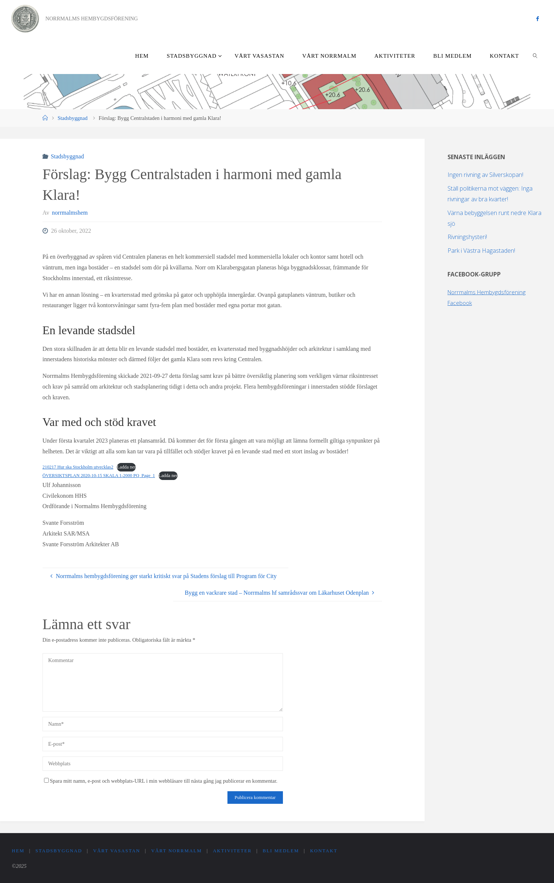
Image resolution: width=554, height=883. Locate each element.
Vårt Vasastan (117, 850)
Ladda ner (129, 467)
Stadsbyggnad (73, 118)
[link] (535, 55)
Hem (18, 850)
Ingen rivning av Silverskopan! (485, 175)
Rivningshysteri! (467, 237)
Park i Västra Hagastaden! (481, 250)
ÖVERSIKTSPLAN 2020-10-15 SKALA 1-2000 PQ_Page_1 (101, 475)
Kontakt (327, 850)
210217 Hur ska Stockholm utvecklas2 (79, 467)
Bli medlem (283, 850)
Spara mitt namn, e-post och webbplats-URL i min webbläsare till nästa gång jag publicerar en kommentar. (160, 781)
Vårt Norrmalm (178, 850)
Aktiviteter (234, 850)
